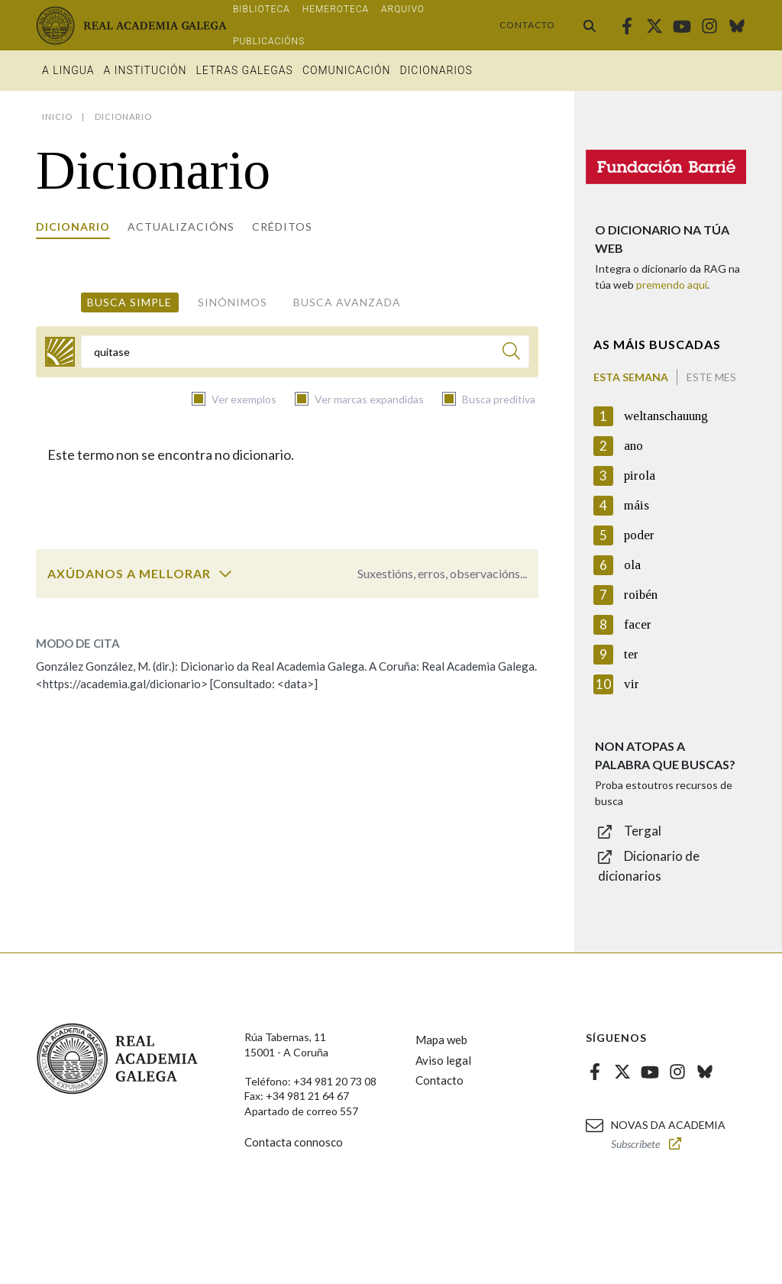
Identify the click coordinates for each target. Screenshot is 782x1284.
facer (637, 624)
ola (632, 565)
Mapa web (441, 1039)
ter (631, 654)
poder (639, 535)
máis (636, 505)
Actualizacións (181, 226)
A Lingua (68, 70)
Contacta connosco (293, 1142)
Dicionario (73, 226)
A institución (145, 70)
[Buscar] (511, 353)
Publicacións (269, 41)
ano (633, 445)
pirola (639, 475)
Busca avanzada (347, 302)
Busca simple (129, 302)
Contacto (527, 25)
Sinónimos (232, 302)
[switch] (225, 573)
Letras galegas (244, 70)
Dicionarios (435, 70)
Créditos (282, 226)
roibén (641, 594)
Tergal (642, 831)
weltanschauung (666, 416)
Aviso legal (443, 1060)
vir (631, 684)
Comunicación (346, 70)
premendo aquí (671, 284)
